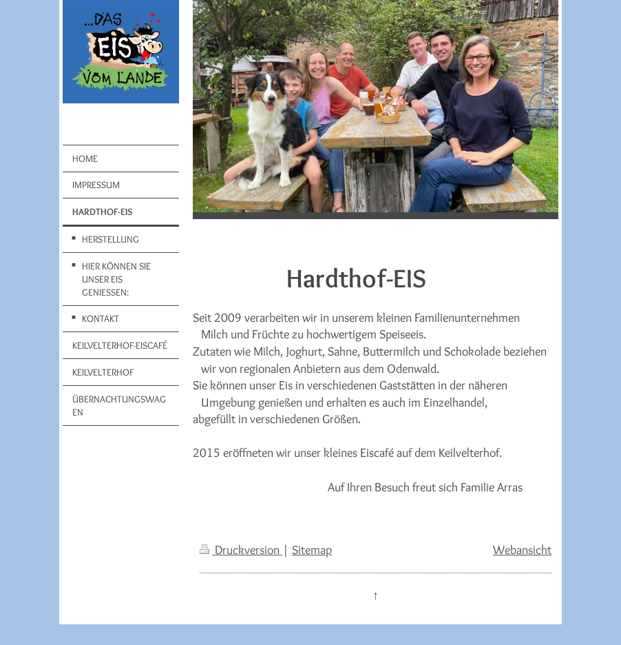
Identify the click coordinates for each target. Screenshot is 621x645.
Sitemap (312, 549)
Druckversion (241, 549)
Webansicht (522, 549)
